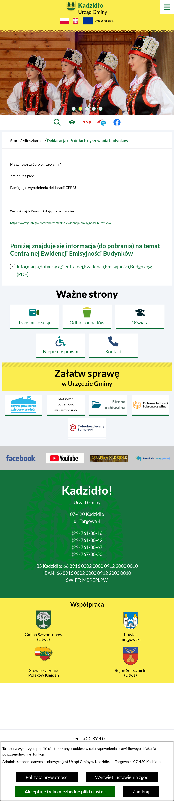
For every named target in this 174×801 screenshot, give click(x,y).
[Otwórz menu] (167, 7)
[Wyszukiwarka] (57, 122)
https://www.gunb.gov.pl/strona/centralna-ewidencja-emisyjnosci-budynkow (60, 223)
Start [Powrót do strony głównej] (14, 140)
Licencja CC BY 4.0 (87, 738)
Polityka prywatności (47, 777)
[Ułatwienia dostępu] (72, 122)
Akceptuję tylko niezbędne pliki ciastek (65, 791)
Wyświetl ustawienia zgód (122, 777)
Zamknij (141, 791)
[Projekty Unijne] (98, 21)
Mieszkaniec (33, 140)
